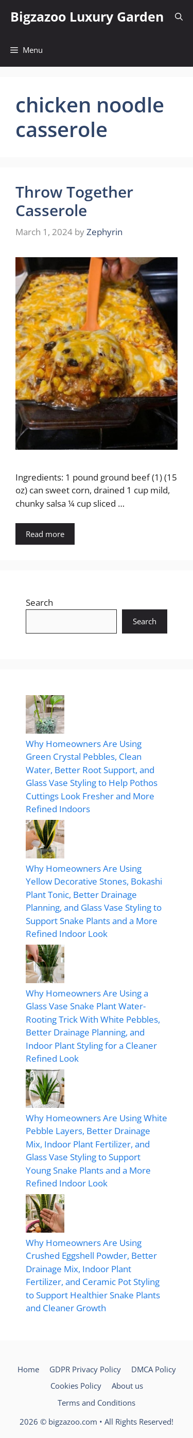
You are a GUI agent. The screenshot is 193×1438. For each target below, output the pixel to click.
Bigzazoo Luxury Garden (87, 16)
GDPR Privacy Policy (85, 1369)
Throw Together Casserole (74, 201)
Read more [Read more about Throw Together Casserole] (45, 534)
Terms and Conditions (96, 1402)
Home (28, 1369)
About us (127, 1386)
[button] (179, 16)
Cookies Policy (75, 1386)
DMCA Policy (153, 1369)
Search (39, 602)
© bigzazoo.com (68, 1421)
